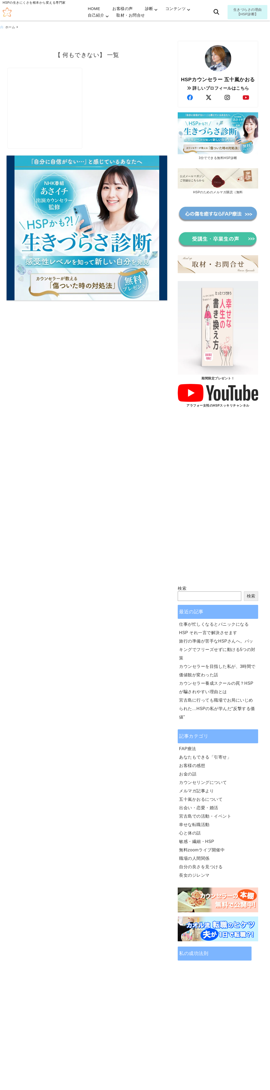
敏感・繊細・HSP (196, 840)
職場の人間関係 (194, 857)
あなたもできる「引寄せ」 (205, 756)
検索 (182, 587)
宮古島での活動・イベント (205, 815)
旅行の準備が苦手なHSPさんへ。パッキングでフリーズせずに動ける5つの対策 (217, 648)
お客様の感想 (192, 764)
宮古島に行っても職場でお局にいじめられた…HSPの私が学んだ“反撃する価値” (217, 707)
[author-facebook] (190, 96)
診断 (149, 8)
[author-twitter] (208, 96)
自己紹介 (96, 15)
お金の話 (187, 773)
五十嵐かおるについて (201, 798)
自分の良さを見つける (201, 866)
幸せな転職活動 (194, 823)
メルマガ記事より (196, 790)
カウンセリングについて (203, 781)
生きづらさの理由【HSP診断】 (247, 12)
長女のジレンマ (194, 874)
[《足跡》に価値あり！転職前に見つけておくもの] (46, 92)
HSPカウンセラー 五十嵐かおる (218, 78)
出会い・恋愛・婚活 (198, 806)
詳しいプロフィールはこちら (218, 87)
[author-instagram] (227, 96)
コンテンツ (175, 8)
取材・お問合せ (130, 15)
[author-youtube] (246, 96)
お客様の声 (122, 8)
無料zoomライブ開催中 (202, 849)
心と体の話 (190, 832)
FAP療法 (187, 747)
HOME (94, 8)
